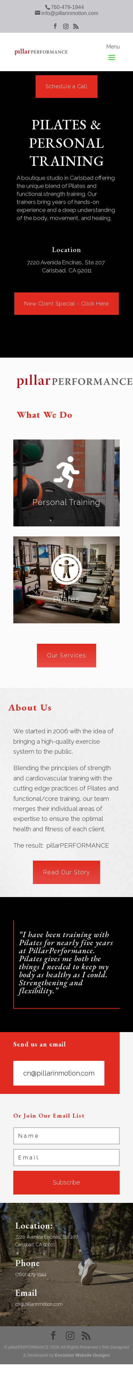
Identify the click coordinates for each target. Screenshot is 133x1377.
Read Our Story (66, 872)
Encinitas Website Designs (82, 1355)
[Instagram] (65, 28)
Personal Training (66, 502)
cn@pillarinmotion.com (58, 1073)
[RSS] (75, 28)
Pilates (66, 599)
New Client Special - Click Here (66, 303)
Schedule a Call (66, 86)
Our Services (66, 655)
